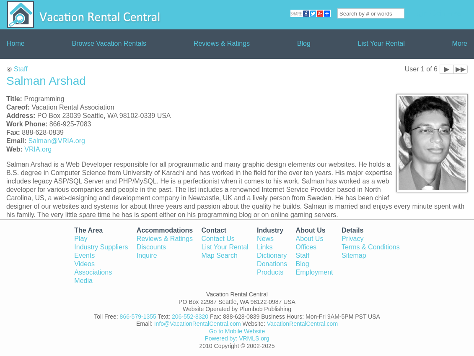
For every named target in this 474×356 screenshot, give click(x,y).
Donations (272, 263)
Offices (306, 247)
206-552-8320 (190, 316)
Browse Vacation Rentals (109, 43)
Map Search (220, 255)
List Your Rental (381, 43)
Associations (93, 272)
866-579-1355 (138, 316)
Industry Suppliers (101, 247)
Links (264, 247)
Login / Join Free (436, 13)
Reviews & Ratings (222, 43)
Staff (21, 69)
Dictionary (272, 255)
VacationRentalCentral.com (302, 323)
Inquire (147, 255)
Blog (304, 43)
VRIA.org (38, 149)
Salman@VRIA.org (56, 140)
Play (80, 238)
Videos (84, 263)
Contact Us (218, 238)
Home (16, 43)
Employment (314, 272)
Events (84, 255)
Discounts (151, 247)
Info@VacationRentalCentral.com (197, 323)
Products (270, 272)
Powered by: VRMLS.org (237, 338)
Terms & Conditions (371, 247)
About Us (310, 238)
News (265, 238)
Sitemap (354, 255)
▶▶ (461, 69)
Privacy (352, 238)
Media (83, 280)
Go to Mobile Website (237, 331)
